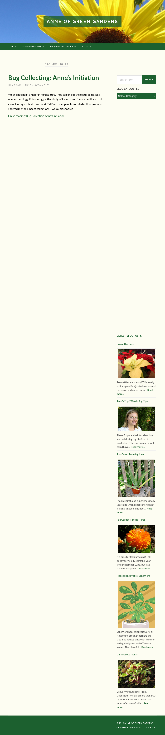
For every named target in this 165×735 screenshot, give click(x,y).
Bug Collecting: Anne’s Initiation (53, 78)
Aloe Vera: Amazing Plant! (131, 454)
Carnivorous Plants (127, 654)
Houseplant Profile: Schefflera (133, 575)
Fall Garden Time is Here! (131, 519)
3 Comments (41, 85)
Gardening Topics (61, 46)
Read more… (138, 446)
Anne (28, 85)
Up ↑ (154, 727)
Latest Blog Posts (129, 335)
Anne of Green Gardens (82, 21)
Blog (85, 46)
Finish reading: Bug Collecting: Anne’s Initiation (36, 116)
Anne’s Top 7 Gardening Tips (132, 401)
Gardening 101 (32, 46)
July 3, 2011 (14, 85)
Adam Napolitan (139, 727)
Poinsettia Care (125, 343)
